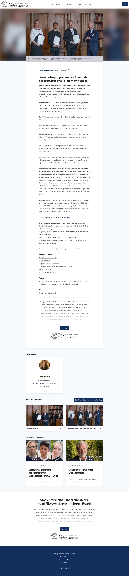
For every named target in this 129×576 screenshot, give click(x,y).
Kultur (41, 281)
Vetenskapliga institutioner (48, 284)
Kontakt (88, 4)
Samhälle (57, 281)
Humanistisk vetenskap (82, 281)
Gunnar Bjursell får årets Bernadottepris (81, 471)
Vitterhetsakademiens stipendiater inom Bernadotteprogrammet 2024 (43, 472)
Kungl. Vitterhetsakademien (48, 293)
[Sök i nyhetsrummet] (118, 4)
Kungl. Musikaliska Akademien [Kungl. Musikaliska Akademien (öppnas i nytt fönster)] (49, 264)
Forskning (69, 284)
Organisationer (48, 281)
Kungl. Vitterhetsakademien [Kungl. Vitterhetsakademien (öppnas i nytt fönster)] (48, 258)
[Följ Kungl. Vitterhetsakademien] (125, 4)
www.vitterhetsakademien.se (64, 322)
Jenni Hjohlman (64, 217)
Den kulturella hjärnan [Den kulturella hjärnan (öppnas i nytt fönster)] (46, 272)
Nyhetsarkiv (56, 4)
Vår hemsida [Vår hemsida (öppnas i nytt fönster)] (64, 568)
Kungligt (76, 284)
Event (79, 4)
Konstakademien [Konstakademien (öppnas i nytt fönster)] (44, 261)
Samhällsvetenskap (67, 281)
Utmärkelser (61, 284)
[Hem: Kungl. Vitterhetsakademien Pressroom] (14, 4)
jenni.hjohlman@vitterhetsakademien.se (44, 383)
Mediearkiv (68, 4)
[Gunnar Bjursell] (44, 415)
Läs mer (64, 328)
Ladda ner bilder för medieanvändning (88, 400)
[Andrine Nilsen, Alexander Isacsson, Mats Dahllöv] (84, 415)
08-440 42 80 (44, 386)
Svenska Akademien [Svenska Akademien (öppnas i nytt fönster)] (45, 269)
